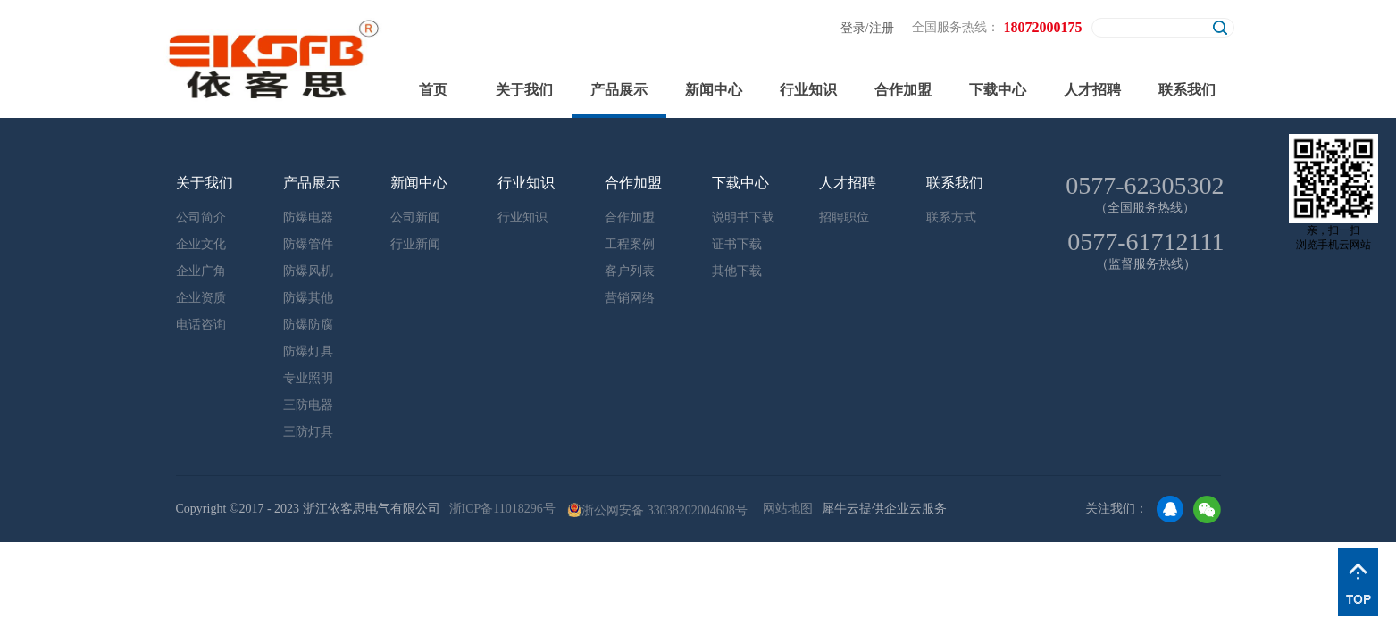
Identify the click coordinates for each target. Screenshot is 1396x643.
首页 (433, 89)
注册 (881, 28)
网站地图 (785, 508)
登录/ (854, 28)
